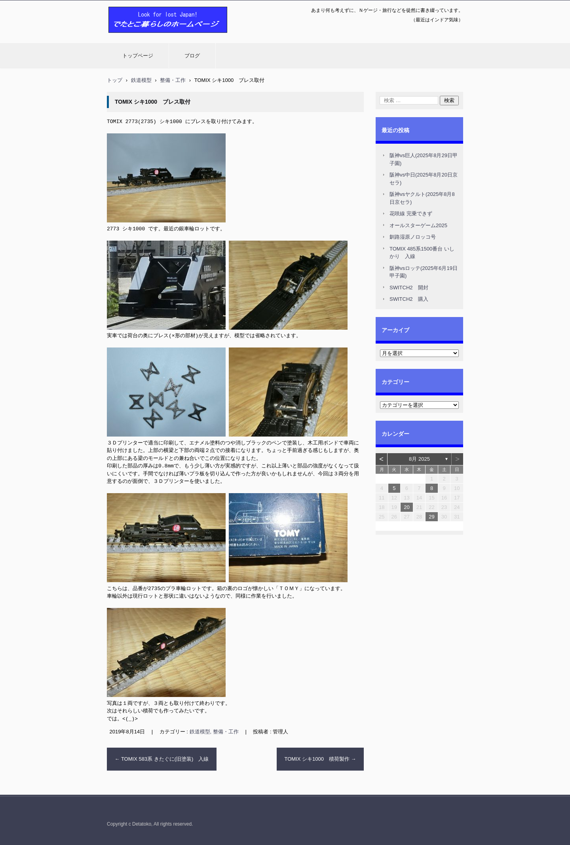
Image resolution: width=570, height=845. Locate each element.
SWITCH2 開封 (409, 288)
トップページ (137, 56)
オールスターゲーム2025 (418, 225)
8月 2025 (419, 459)
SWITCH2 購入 (409, 299)
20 (406, 507)
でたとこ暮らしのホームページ (147, 37)
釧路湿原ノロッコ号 (413, 237)
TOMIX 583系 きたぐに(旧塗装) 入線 (162, 757)
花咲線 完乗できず (411, 213)
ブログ (192, 56)
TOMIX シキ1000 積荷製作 (320, 757)
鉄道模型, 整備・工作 (214, 730)
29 (431, 517)
